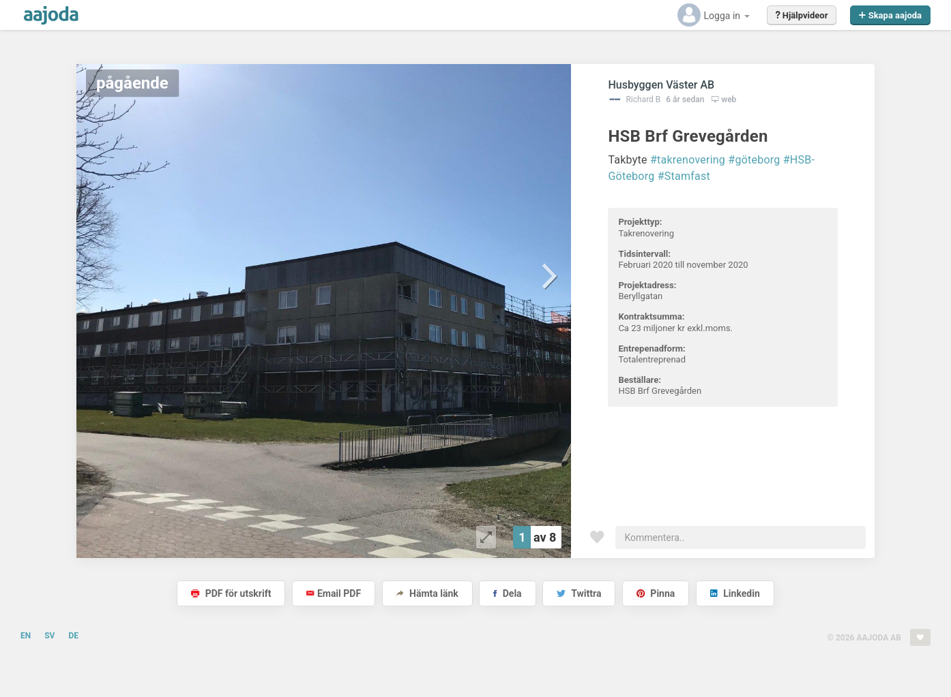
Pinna (656, 593)
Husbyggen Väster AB (661, 84)
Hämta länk (427, 593)
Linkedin (735, 593)
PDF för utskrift (231, 593)
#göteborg (754, 159)
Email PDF (333, 593)
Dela (507, 593)
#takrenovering (687, 159)
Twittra (579, 593)
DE (73, 635)
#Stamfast (684, 176)
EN (25, 635)
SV (49, 635)
